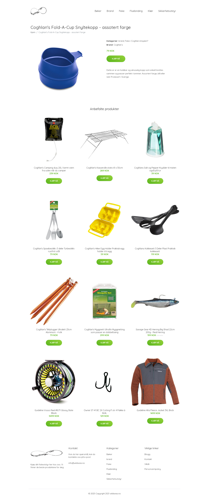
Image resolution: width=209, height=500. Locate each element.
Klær (150, 11)
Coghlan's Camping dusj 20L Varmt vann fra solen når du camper (54, 171)
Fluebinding (136, 11)
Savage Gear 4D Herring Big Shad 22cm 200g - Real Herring (155, 332)
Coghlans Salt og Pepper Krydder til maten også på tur (155, 171)
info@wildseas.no (77, 465)
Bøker (98, 11)
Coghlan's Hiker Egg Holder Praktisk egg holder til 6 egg (104, 252)
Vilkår (147, 466)
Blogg (147, 456)
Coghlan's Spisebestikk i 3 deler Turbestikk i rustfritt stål (54, 252)
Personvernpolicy (152, 471)
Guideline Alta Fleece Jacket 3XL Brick (155, 412)
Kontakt (148, 461)
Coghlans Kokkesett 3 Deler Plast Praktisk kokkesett (155, 252)
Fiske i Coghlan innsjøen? (136, 43)
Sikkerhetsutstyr (167, 11)
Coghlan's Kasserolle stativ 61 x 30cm (104, 169)
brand (110, 11)
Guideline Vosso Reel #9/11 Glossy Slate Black (54, 413)
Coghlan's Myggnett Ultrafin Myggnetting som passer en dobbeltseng (104, 332)
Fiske (121, 11)
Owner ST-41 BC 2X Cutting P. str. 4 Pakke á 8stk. (104, 413)
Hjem (33, 34)
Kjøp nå (116, 60)
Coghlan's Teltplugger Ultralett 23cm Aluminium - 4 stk (54, 332)
